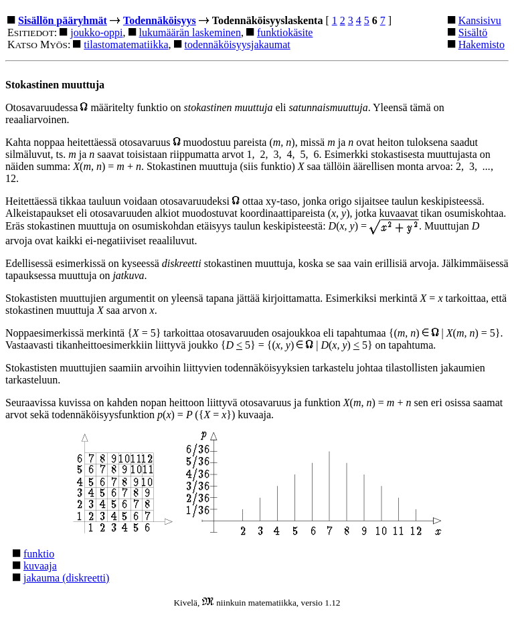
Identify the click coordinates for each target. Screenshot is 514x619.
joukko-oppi (96, 32)
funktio (38, 553)
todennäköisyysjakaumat (237, 44)
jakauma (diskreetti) (66, 578)
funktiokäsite (285, 32)
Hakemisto (481, 44)
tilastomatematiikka (126, 44)
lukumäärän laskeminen (190, 32)
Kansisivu (479, 20)
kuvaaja (40, 565)
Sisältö (473, 32)
